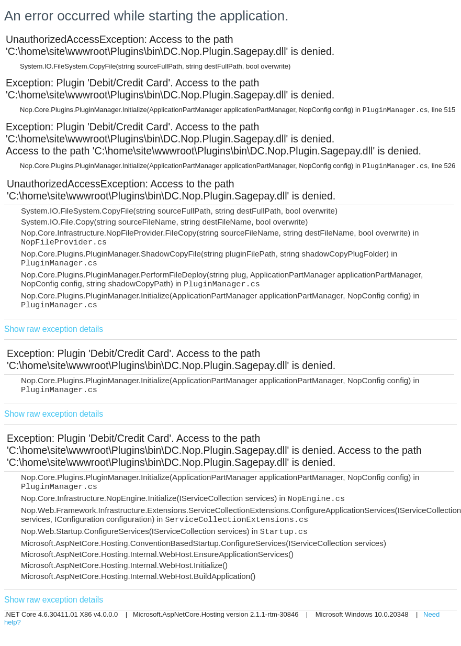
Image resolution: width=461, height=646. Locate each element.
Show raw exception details (53, 329)
